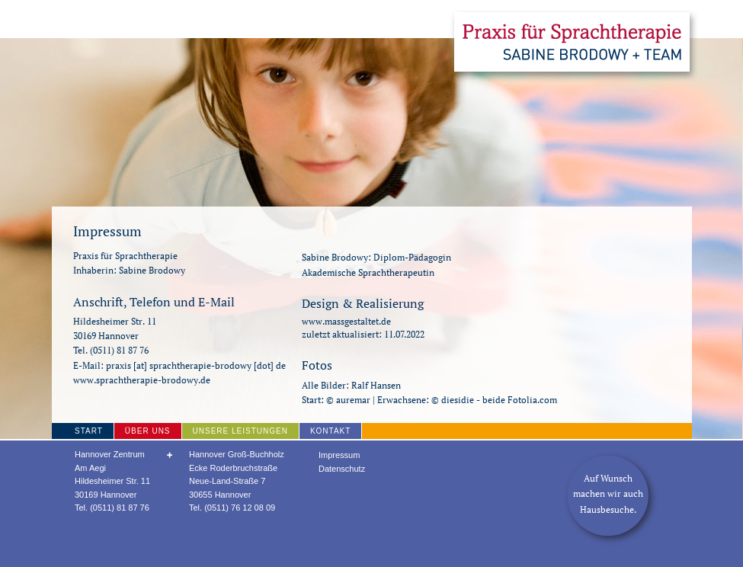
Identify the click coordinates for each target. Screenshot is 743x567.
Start (89, 431)
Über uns (148, 431)
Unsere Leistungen (240, 431)
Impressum (339, 455)
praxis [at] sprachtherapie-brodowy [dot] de (196, 365)
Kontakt (330, 431)
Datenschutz (342, 468)
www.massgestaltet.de (346, 321)
